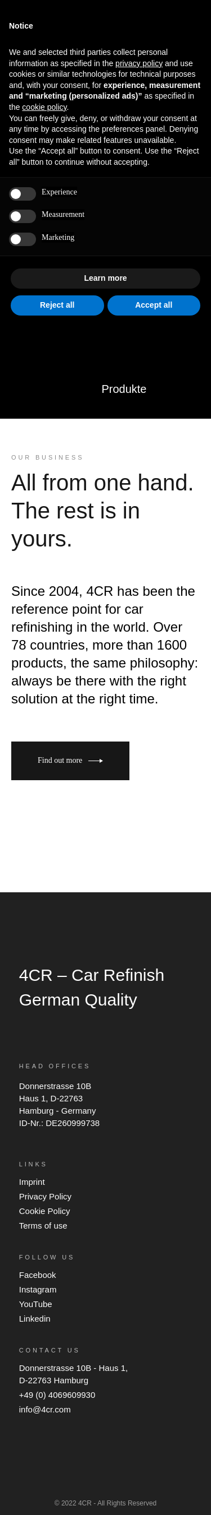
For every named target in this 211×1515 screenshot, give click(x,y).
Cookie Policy (44, 1211)
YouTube (35, 1304)
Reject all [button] (57, 304)
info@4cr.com (45, 1409)
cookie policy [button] (44, 107)
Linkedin (35, 1318)
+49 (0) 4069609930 (57, 1395)
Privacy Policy (45, 1196)
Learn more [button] (105, 278)
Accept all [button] (153, 304)
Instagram (38, 1289)
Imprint (32, 1182)
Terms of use (43, 1225)
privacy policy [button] (139, 63)
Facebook (37, 1275)
